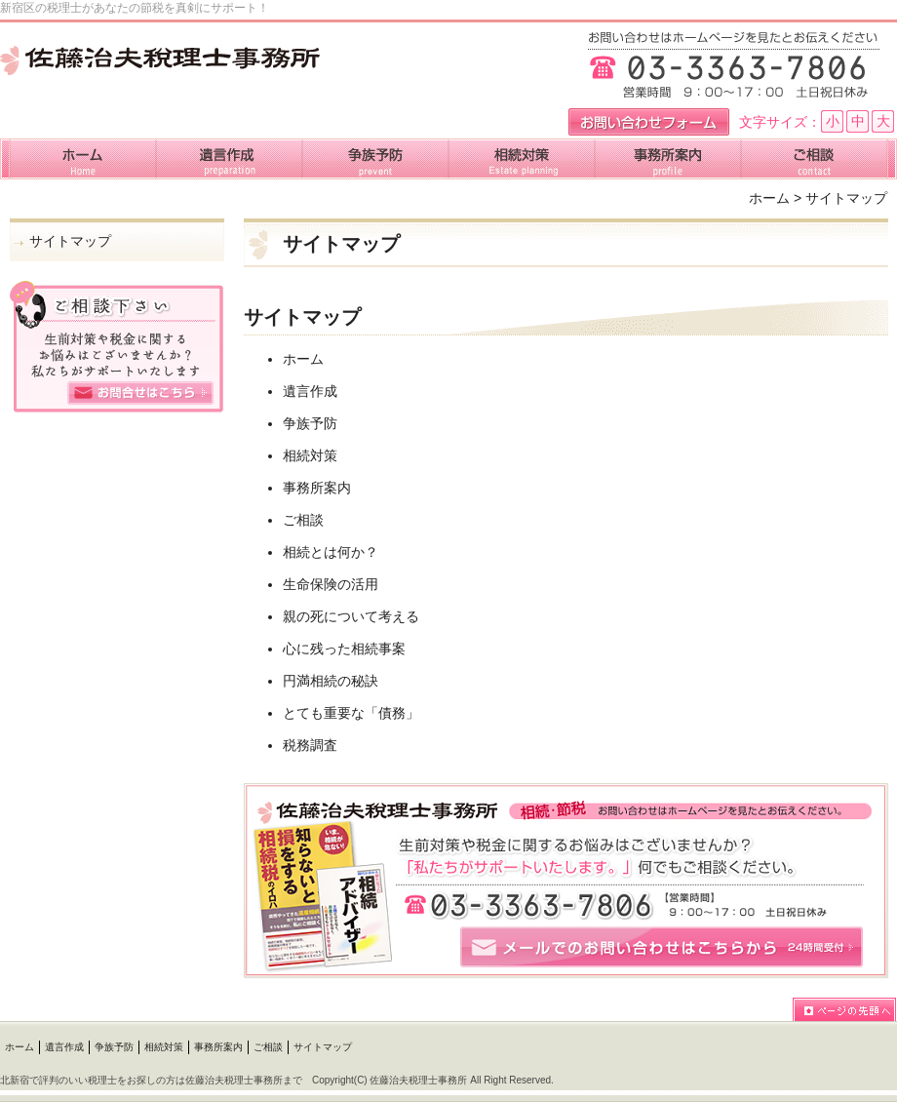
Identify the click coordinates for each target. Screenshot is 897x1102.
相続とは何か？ (330, 552)
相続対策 (310, 455)
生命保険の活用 (330, 584)
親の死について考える (351, 616)
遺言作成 (310, 391)
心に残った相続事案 (344, 648)
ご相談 (303, 520)
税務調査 (310, 745)
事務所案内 (317, 487)
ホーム (769, 198)
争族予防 (310, 423)
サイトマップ (70, 241)
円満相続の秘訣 (330, 681)
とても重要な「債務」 (351, 713)
